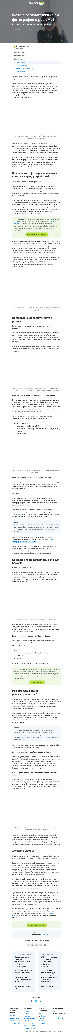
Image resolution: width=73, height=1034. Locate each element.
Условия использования (32, 1031)
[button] (36, 52)
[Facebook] (47, 934)
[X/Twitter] (59, 1018)
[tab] (36, 51)
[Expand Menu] (64, 3)
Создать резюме (15, 1023)
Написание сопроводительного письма (30, 1018)
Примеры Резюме (30, 1028)
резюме (15, 514)
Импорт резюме (15, 1021)
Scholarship (42, 1023)
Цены (40, 1013)
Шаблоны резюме (15, 1018)
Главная (12, 1015)
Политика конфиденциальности (48, 1031)
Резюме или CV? (29, 1025)
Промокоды (42, 1021)
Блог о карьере (29, 1023)
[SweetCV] (36, 3)
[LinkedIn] (44, 934)
